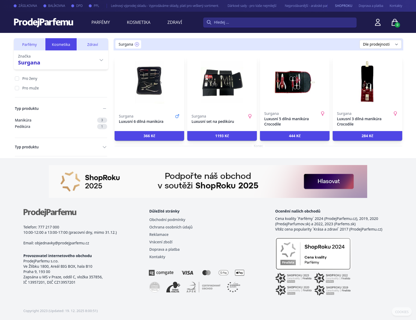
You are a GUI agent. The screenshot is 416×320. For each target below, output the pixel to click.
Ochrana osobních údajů (171, 227)
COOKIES (402, 312)
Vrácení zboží (160, 241)
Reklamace (159, 234)
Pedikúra (61, 126)
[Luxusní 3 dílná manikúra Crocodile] (367, 82)
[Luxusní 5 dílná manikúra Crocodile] (294, 82)
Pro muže (30, 87)
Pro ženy (29, 78)
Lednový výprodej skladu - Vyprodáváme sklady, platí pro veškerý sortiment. (161, 5)
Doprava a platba (371, 6)
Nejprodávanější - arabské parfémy (306, 5)
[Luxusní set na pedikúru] (222, 82)
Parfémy (100, 22)
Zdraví (174, 22)
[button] (149, 136)
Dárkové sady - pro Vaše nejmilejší (247, 5)
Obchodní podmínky (167, 219)
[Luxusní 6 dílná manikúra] (149, 82)
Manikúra (61, 120)
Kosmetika (138, 22)
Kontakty (396, 6)
